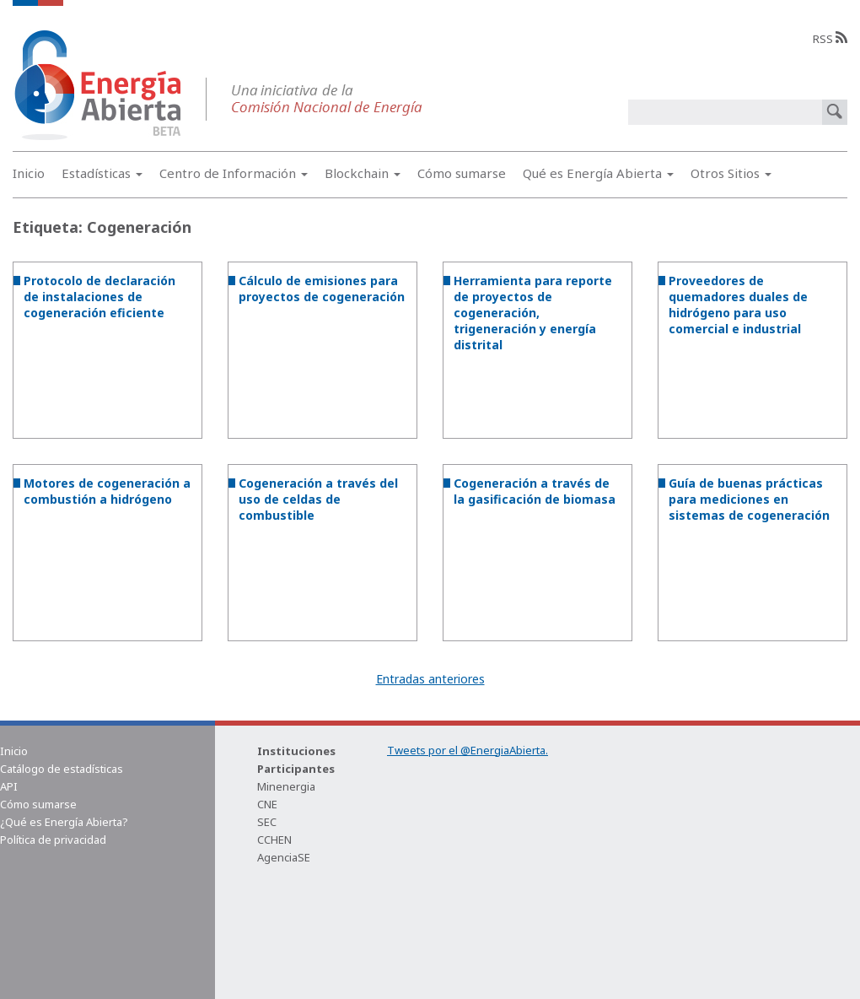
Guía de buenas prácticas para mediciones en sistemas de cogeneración (749, 499)
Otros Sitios (731, 173)
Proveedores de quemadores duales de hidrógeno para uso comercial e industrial (738, 305)
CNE (267, 804)
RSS (830, 38)
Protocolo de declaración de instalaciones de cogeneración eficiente (99, 297)
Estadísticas (102, 173)
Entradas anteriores (430, 679)
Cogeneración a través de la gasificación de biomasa (534, 491)
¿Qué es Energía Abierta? (64, 821)
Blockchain (362, 173)
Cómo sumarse (461, 173)
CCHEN (274, 839)
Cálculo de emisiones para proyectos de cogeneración (322, 289)
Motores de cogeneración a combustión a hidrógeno (107, 491)
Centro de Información (233, 173)
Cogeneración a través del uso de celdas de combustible (318, 499)
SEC (267, 821)
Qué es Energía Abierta (598, 173)
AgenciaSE (283, 857)
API (9, 786)
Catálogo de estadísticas (61, 768)
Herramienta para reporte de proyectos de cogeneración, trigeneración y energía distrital (533, 313)
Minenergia (286, 786)
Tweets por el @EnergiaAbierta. (467, 750)
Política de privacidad (53, 839)
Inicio (29, 173)
